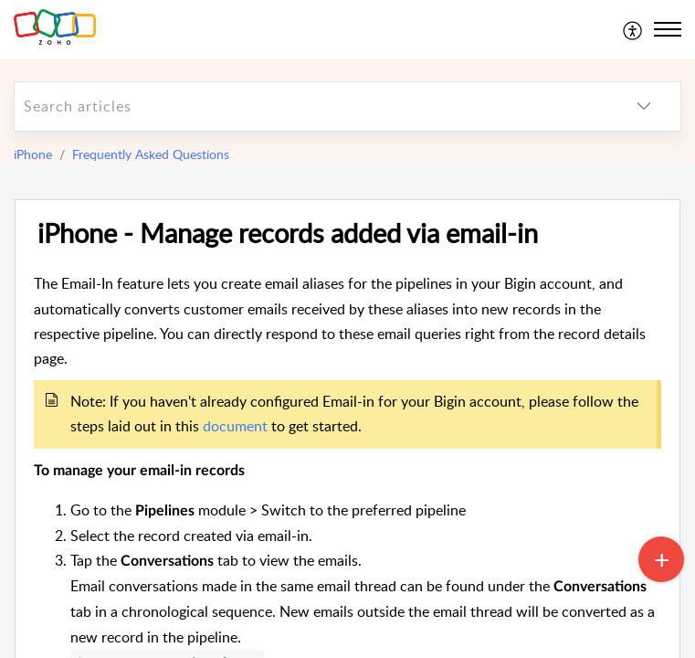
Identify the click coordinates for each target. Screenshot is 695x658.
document (235, 426)
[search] (311, 106)
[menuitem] (633, 29)
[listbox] (643, 106)
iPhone (33, 154)
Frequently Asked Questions (150, 154)
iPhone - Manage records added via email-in (287, 233)
